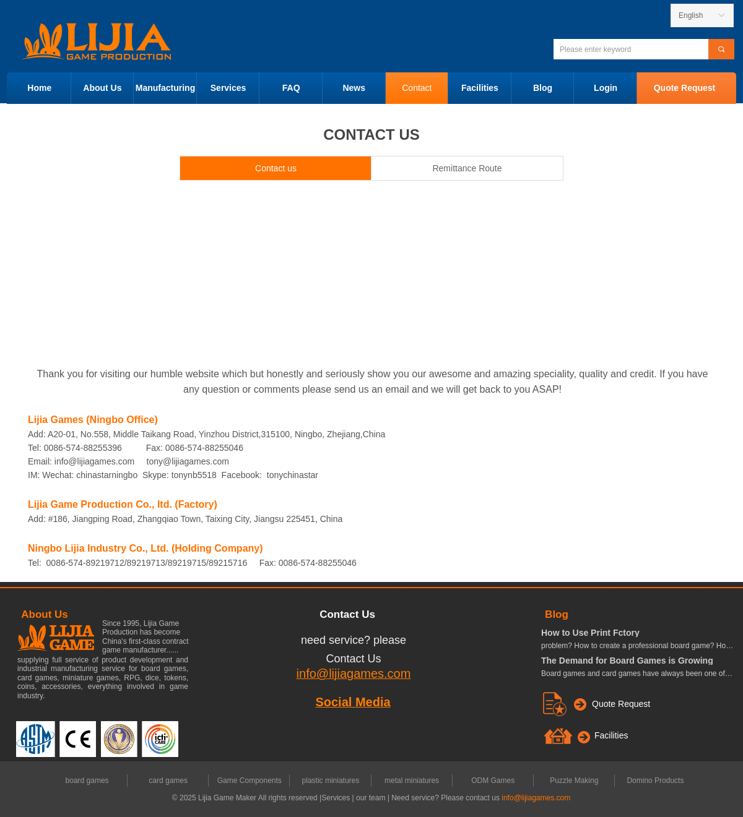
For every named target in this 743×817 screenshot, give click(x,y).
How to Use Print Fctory (590, 632)
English (691, 15)
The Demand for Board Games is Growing (627, 660)
